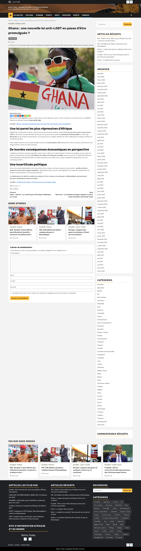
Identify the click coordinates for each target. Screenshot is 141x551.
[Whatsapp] (27, 116)
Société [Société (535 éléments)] (104, 531)
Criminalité (100, 313)
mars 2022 (100, 230)
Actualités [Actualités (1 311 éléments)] (97, 502)
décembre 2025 (102, 86)
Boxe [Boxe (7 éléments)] (126, 505)
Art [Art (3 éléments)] (122, 502)
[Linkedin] (18, 116)
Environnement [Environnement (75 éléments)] (106, 515)
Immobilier (100, 358)
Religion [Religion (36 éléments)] (119, 528)
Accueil (10, 545)
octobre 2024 (101, 131)
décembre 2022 (102, 201)
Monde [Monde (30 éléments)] (115, 524)
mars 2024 (100, 153)
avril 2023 (100, 188)
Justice (77, 227)
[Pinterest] (20, 116)
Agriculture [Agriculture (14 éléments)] (106, 502)
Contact (17, 545)
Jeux (98, 361)
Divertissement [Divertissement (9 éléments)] (124, 508)
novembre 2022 (102, 204)
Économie (39, 15)
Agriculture (100, 288)
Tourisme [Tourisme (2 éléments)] (108, 534)
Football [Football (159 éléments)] (96, 518)
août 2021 (100, 252)
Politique (29, 15)
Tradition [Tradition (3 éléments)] (116, 534)
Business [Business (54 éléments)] (97, 508)
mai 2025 (100, 108)
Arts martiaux (101, 297)
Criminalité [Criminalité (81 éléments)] (106, 508)
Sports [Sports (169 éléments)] (112, 531)
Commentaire (15, 253)
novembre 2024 (102, 128)
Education (66, 15)
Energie (99, 335)
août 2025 (100, 99)
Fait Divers (100, 342)
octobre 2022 (101, 207)
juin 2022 (100, 220)
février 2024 (101, 156)
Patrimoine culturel (103, 383)
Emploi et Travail (102, 332)
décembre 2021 (102, 239)
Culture (99, 316)
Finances (85, 15)
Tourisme (100, 412)
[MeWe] (23, 116)
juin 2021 (100, 258)
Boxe (99, 307)
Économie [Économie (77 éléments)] (119, 537)
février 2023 (101, 195)
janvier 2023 (101, 198)
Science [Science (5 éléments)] (96, 531)
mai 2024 (100, 147)
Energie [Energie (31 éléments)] (96, 515)
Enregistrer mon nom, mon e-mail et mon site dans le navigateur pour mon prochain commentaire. (44, 293)
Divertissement (102, 320)
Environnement (102, 339)
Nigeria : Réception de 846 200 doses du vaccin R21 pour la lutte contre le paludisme (44, 124)
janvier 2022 (101, 236)
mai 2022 (100, 223)
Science (99, 396)
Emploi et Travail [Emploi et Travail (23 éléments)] (125, 511)
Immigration (101, 355)
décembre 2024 (102, 124)
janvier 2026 (101, 83)
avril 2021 (100, 265)
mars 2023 (100, 191)
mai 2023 (100, 185)
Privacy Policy (25, 545)
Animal (99, 291)
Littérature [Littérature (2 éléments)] (120, 521)
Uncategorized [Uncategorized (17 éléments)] (98, 537)
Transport (100, 418)
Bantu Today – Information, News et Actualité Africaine (28, 7)
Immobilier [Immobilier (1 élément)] (97, 521)
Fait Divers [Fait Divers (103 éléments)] (117, 515)
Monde (99, 377)
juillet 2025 (100, 102)
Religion (99, 390)
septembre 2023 (102, 172)
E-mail (12, 281)
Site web (13, 287)
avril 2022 (100, 226)
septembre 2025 (102, 96)
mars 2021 (100, 268)
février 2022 (101, 233)
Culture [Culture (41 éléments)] (114, 508)
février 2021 (101, 271)
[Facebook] (11, 116)
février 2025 (101, 118)
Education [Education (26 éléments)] (114, 511)
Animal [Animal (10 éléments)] (115, 502)
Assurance (100, 300)
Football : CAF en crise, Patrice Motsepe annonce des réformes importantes (117, 470)
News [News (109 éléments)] (122, 524)
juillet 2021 (100, 255)
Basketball (100, 304)
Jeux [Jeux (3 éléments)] (105, 521)
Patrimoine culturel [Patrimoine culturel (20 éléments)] (100, 528)
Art (98, 294)
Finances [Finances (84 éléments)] (126, 515)
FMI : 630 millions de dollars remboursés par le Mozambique (50, 232)
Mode (99, 374)
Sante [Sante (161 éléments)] (127, 528)
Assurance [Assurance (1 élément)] (109, 505)
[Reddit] (16, 116)
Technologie (101, 409)
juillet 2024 (100, 140)
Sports (49, 15)
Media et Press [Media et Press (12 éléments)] (98, 524)
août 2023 (100, 175)
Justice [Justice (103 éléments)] (112, 521)
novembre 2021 (102, 242)
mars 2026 (100, 77)
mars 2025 (100, 115)
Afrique (16, 189)
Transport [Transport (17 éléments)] (125, 534)
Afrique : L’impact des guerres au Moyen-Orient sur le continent (78, 232)
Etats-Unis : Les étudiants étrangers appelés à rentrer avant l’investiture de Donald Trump (72, 194)
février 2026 (101, 80)
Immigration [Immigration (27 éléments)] (125, 518)
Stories (99, 406)
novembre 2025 (102, 89)
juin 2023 (100, 182)
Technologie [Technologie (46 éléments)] (98, 534)
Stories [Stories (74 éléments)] (119, 531)
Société (76, 15)
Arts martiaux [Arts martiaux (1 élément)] (98, 505)
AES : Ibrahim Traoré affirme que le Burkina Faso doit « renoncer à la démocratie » (21, 232)
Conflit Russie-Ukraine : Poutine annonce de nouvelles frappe (36, 182)
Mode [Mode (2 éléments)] (108, 524)
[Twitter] (13, 116)
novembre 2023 (102, 166)
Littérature (100, 367)
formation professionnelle (105, 351)
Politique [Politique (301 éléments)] (111, 528)
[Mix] (25, 116)
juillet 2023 (100, 179)
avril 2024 (100, 150)
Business (100, 310)
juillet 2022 (100, 217)
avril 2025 (100, 112)
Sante (57, 15)
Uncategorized (102, 421)
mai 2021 (100, 261)
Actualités (18, 15)
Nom (12, 275)
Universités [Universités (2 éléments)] (109, 537)
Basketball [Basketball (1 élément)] (118, 505)
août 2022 (100, 214)
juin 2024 (100, 144)
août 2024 (100, 137)
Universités (100, 425)
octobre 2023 (101, 169)
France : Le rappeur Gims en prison (108, 60)
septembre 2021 (102, 249)
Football (100, 348)
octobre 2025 (101, 93)
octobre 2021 (101, 246)
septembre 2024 (102, 134)
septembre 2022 (102, 210)
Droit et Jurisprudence (104, 323)
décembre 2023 (102, 163)
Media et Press (102, 371)
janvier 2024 (101, 159)
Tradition (100, 415)
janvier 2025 (101, 121)
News (99, 380)
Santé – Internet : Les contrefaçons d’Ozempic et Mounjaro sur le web (30, 194)
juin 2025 (100, 105)
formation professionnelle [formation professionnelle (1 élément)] (110, 518)
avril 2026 (100, 73)
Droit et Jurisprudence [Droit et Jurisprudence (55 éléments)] (101, 511)
